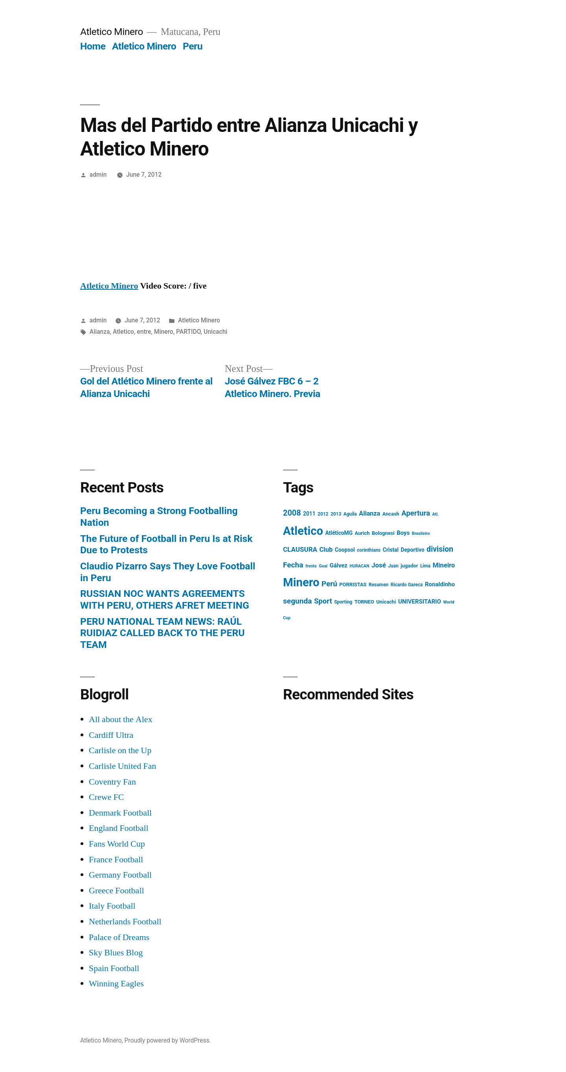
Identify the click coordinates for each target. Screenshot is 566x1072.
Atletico (123, 331)
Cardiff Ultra (111, 735)
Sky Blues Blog (116, 952)
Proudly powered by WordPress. (168, 1040)
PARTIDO (188, 331)
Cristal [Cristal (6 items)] (391, 550)
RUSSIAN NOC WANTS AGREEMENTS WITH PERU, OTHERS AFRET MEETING (164, 599)
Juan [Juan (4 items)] (393, 566)
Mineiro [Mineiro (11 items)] (444, 565)
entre (144, 331)
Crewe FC (106, 797)
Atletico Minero (111, 31)
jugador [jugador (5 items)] (409, 566)
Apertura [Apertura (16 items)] (415, 513)
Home (92, 46)
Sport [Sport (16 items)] (323, 601)
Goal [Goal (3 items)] (323, 566)
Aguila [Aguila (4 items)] (350, 514)
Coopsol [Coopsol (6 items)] (345, 550)
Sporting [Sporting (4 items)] (343, 602)
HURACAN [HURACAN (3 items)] (359, 566)
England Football (119, 828)
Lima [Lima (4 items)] (425, 566)
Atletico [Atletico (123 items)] (303, 531)
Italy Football (112, 905)
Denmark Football (120, 812)
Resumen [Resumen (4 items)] (378, 584)
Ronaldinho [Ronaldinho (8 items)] (440, 584)
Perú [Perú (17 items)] (329, 583)
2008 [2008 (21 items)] (292, 513)
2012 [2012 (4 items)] (323, 514)
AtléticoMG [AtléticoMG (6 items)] (339, 533)
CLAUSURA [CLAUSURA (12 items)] (300, 549)
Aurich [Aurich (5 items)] (362, 533)
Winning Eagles (116, 983)
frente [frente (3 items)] (311, 566)
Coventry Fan (112, 781)
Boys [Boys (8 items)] (403, 532)
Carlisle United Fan (122, 766)
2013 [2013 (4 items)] (336, 514)
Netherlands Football (125, 921)
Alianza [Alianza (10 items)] (369, 513)
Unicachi (215, 331)
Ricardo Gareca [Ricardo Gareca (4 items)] (407, 584)
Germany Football (120, 874)
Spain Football (114, 968)
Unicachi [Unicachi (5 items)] (386, 602)
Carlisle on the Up (120, 750)
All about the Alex (121, 719)
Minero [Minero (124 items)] (301, 582)
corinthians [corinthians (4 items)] (368, 550)
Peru (192, 46)
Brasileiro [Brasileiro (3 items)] (421, 533)
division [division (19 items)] (439, 549)
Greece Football (116, 890)
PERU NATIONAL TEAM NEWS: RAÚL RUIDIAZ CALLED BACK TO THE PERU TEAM (162, 633)
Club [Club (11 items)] (326, 549)
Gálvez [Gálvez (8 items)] (338, 565)
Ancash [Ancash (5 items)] (390, 514)
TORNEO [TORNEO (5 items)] (364, 602)
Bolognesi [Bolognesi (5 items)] (383, 533)
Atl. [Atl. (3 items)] (435, 514)
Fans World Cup (117, 843)
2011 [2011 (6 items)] (309, 513)
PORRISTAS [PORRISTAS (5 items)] (352, 584)
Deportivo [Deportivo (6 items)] (412, 550)
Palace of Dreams (119, 937)
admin (98, 174)
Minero (163, 331)
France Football (116, 859)
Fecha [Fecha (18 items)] (293, 564)
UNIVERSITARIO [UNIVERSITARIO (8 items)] (419, 601)
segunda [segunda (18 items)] (297, 601)
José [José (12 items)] (378, 565)
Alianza (100, 331)
